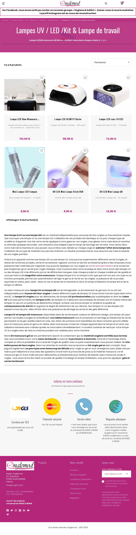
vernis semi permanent (101, 265)
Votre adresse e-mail (112, 469)
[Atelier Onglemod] (70, 3)
